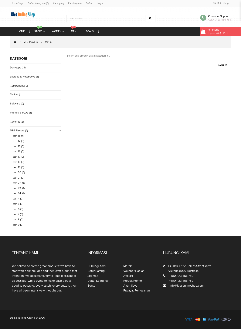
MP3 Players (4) (19, 130)
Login (100, 3)
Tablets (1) (15, 94)
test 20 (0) (19, 172)
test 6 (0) (18, 209)
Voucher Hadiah (133, 271)
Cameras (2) (17, 121)
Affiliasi (128, 276)
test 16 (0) (18, 151)
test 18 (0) (18, 162)
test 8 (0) (18, 219)
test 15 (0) (18, 146)
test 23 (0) (19, 188)
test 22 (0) (19, 183)
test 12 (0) (18, 141)
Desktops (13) (17, 67)
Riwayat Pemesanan (136, 290)
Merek (127, 266)
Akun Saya (17, 3)
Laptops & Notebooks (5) (24, 76)
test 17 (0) (18, 156)
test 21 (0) (18, 177)
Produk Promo (132, 281)
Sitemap (92, 276)
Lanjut (222, 65)
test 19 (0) (18, 167)
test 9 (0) (18, 224)
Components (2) (19, 85)
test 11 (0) (18, 135)
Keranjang (58, 3)
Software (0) (17, 103)
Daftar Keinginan (98, 281)
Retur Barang (96, 271)
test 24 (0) (19, 193)
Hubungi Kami (96, 266)
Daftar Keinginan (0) (38, 3)
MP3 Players (30, 42)
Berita (91, 286)
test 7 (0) (18, 214)
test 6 (48, 42)
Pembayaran (75, 3)
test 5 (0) (18, 204)
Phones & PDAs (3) (21, 112)
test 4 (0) (18, 198)
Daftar (89, 3)
